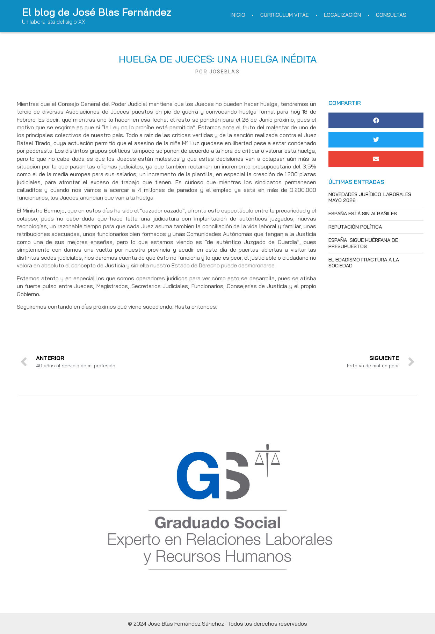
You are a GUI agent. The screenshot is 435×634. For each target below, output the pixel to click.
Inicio (237, 15)
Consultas (391, 15)
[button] (376, 120)
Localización (342, 15)
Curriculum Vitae (284, 15)
